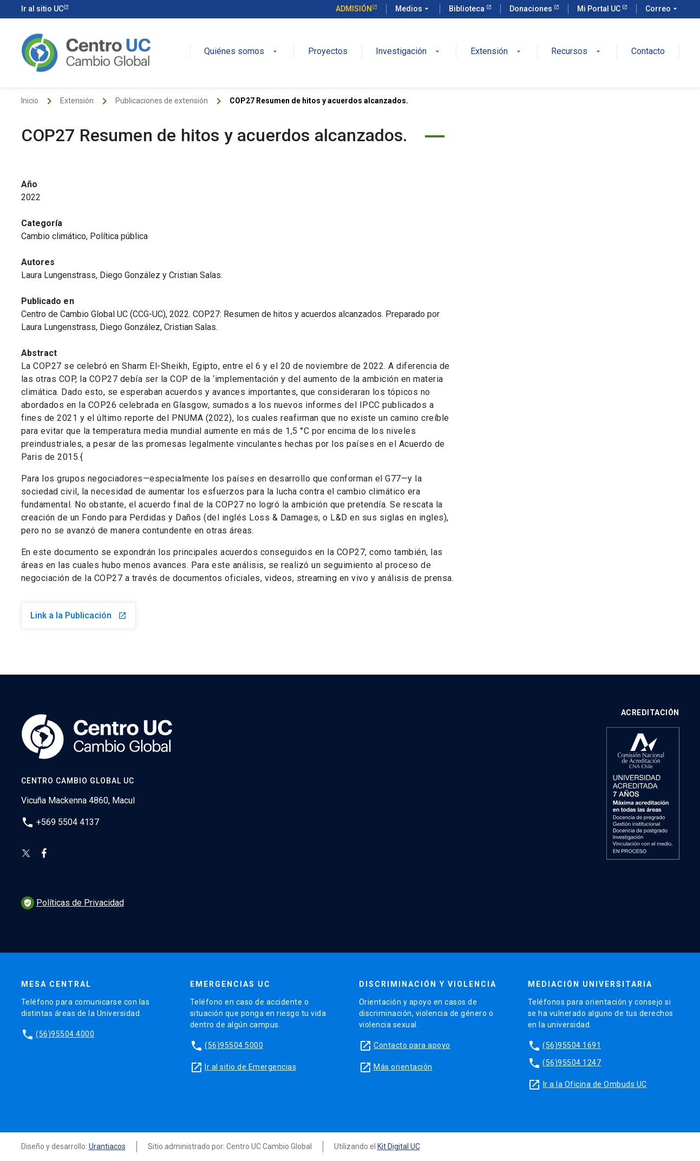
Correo (662, 9)
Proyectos (328, 51)
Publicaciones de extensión (161, 100)
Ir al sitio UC (42, 8)
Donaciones (531, 8)
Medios (413, 9)
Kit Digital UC (398, 1146)
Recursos (577, 51)
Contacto (648, 51)
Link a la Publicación (78, 615)
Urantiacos (107, 1146)
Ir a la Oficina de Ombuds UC (595, 1084)
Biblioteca (467, 8)
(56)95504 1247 (571, 1062)
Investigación (409, 51)
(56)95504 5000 (234, 1045)
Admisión (354, 8)
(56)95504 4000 (65, 1034)
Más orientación (403, 1067)
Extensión (496, 51)
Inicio (29, 100)
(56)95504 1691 (571, 1045)
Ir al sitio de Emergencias (250, 1067)
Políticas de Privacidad (72, 903)
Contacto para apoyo (412, 1045)
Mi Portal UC (599, 8)
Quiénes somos (241, 51)
